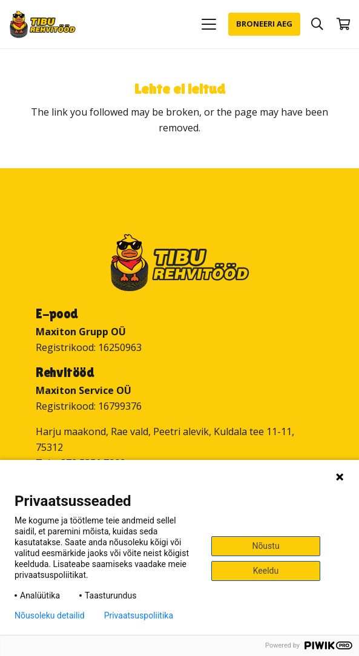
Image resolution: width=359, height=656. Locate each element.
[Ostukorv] (344, 24)
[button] (209, 24)
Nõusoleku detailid (50, 615)
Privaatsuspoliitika (138, 615)
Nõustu (265, 546)
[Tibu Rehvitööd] (43, 24)
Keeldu (265, 571)
